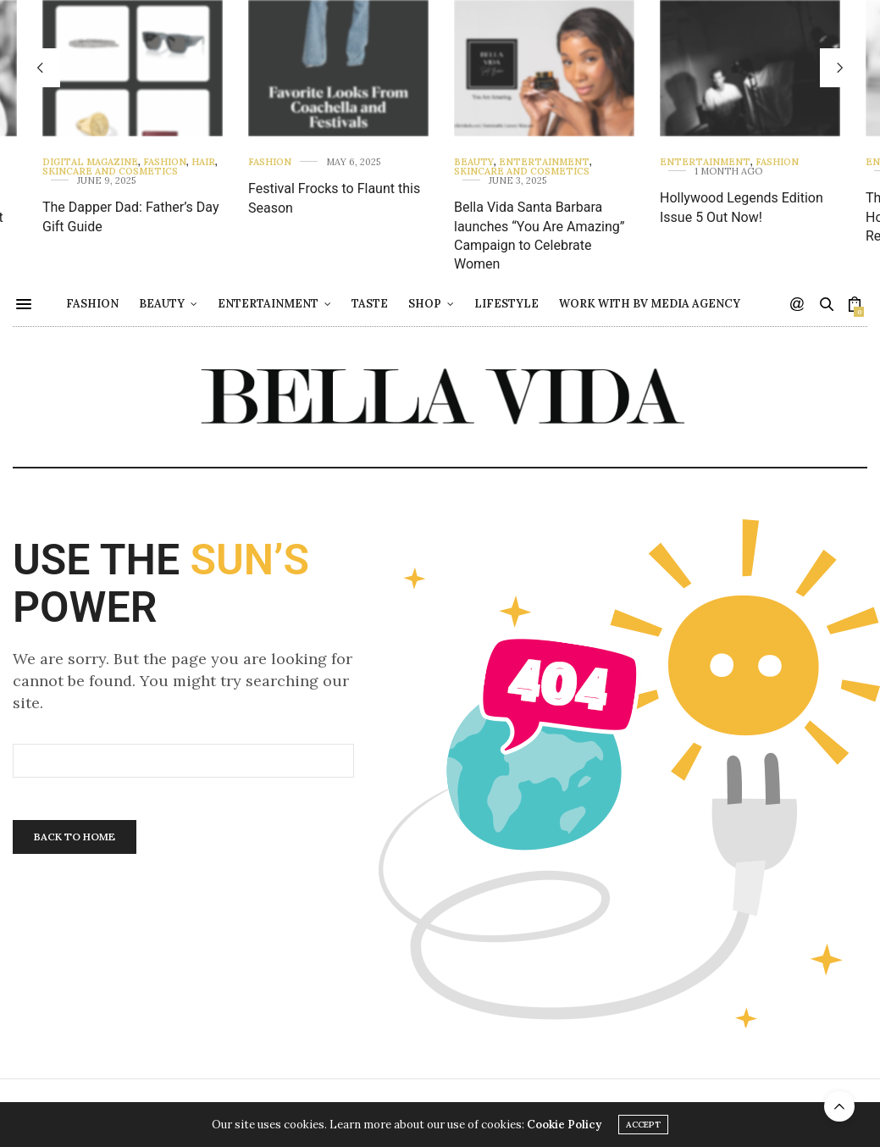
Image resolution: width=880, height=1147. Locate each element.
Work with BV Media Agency (692, 303)
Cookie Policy (564, 1124)
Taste (413, 303)
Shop (467, 303)
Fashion (164, 162)
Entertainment (544, 162)
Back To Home (74, 836)
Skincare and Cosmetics (110, 171)
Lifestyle (549, 303)
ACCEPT (643, 1124)
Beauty (474, 162)
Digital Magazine (90, 162)
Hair (203, 162)
